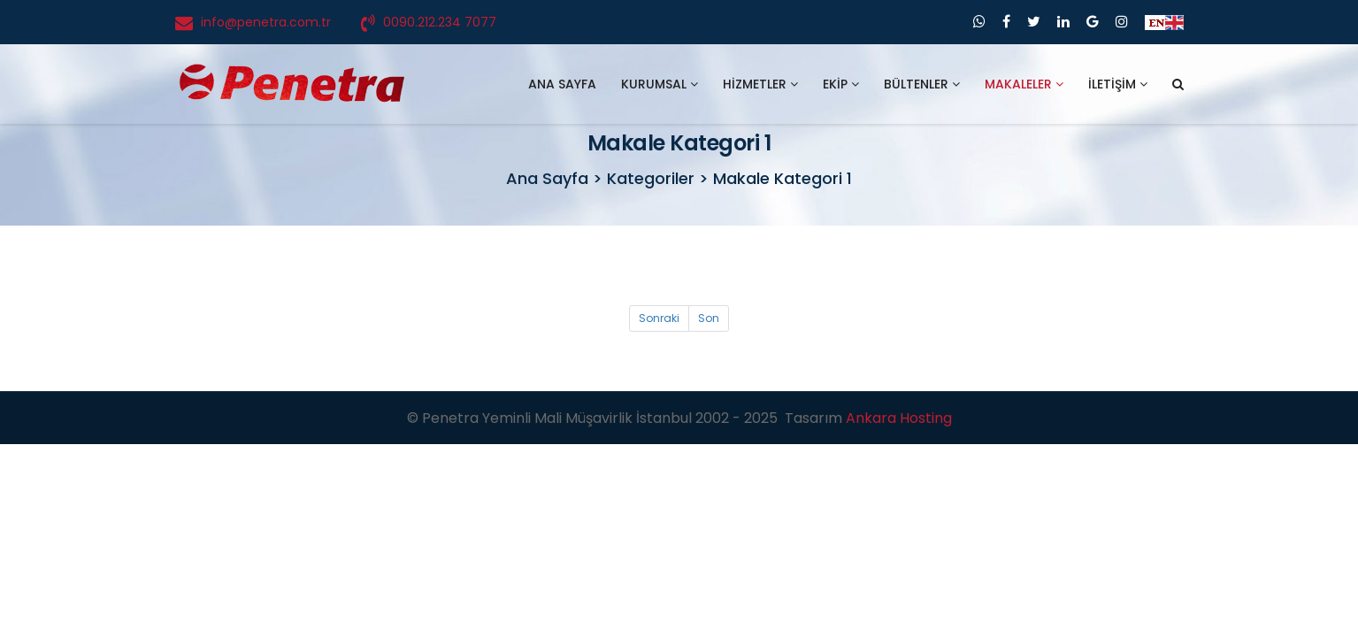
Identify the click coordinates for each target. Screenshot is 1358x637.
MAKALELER (1024, 84)
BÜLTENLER (922, 84)
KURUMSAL (659, 84)
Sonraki (659, 318)
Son (708, 318)
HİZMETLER (760, 84)
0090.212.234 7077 (439, 22)
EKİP (841, 84)
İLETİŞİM (1117, 84)
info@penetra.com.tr (266, 22)
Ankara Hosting (899, 418)
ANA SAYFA (562, 84)
